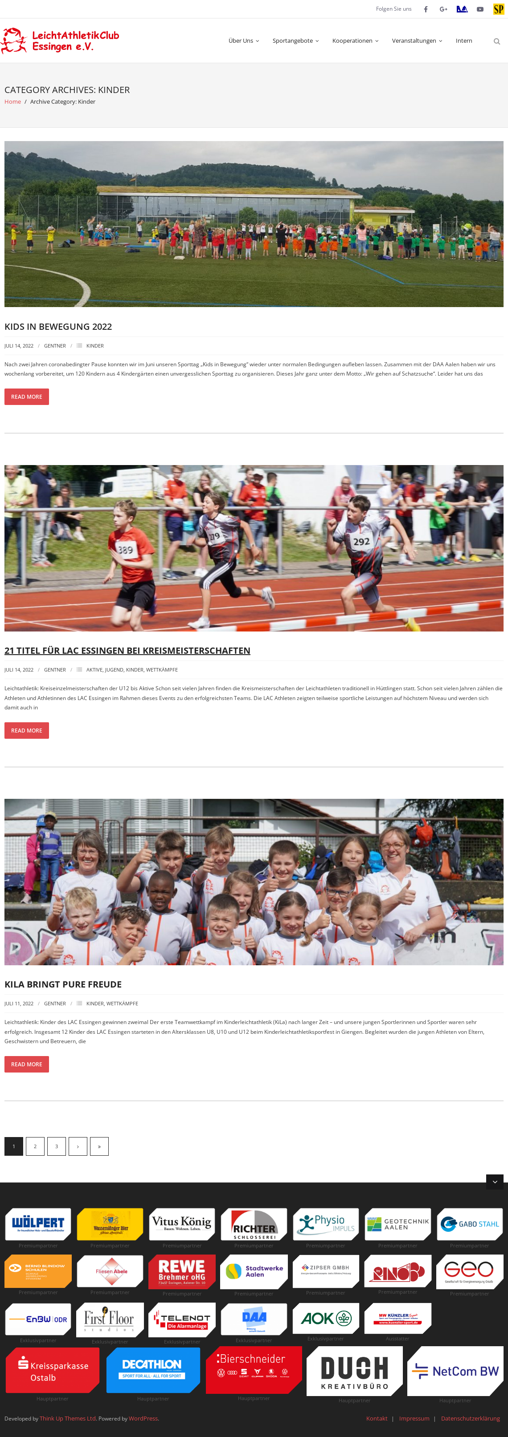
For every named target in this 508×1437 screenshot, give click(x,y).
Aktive (94, 669)
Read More (26, 397)
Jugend (114, 669)
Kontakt (377, 1418)
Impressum (414, 1418)
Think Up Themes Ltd (68, 1418)
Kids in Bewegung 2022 (58, 326)
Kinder (95, 345)
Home (12, 101)
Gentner (55, 345)
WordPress (143, 1418)
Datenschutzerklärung (470, 1418)
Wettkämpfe (162, 669)
